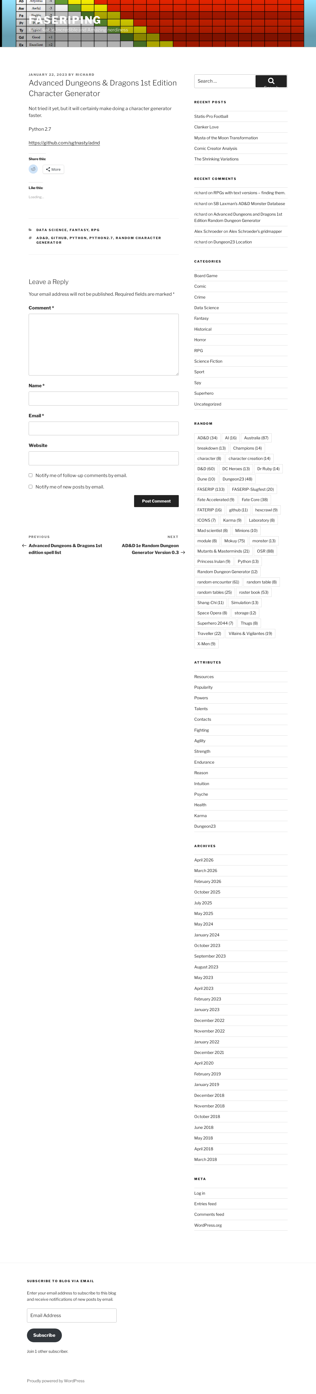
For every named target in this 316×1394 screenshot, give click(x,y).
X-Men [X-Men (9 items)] (206, 643)
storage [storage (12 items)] (245, 612)
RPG (95, 230)
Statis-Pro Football (211, 116)
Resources (204, 676)
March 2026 (205, 870)
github (59, 238)
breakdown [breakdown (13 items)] (211, 448)
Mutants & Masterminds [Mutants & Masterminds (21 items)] (223, 551)
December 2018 (209, 1095)
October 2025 (207, 891)
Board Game (205, 275)
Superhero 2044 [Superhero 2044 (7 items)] (215, 623)
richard (85, 75)
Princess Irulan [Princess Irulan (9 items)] (213, 561)
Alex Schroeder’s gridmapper (255, 231)
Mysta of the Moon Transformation (226, 137)
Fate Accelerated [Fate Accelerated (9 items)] (215, 499)
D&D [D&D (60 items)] (206, 468)
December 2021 (209, 1052)
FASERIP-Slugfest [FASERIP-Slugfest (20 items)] (253, 489)
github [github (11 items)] (238, 509)
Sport (199, 371)
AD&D (42, 238)
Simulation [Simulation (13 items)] (244, 602)
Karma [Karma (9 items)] (232, 520)
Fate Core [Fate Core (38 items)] (255, 499)
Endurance (204, 762)
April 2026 (203, 859)
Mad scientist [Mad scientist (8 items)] (212, 530)
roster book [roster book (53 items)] (253, 592)
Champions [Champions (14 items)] (247, 448)
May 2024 (203, 924)
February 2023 (207, 998)
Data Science (51, 230)
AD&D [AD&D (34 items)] (207, 437)
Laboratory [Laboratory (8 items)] (262, 520)
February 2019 (207, 1073)
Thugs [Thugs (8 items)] (249, 623)
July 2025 (203, 902)
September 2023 (210, 956)
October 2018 (207, 1116)
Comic (200, 286)
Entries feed (205, 1203)
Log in (199, 1193)
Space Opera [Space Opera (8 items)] (212, 612)
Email (36, 415)
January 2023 (206, 1009)
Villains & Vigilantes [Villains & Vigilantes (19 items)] (250, 633)
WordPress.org (208, 1225)
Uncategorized (207, 404)
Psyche (201, 794)
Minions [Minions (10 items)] (246, 530)
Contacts (202, 719)
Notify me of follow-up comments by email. (81, 475)
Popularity (203, 687)
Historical (202, 329)
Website (38, 445)
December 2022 (209, 1020)
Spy (197, 382)
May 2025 (203, 913)
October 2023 (207, 945)
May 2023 (203, 977)
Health (200, 804)
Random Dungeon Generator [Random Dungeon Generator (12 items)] (227, 571)
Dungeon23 (205, 826)
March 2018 (205, 1159)
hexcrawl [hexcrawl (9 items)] (266, 509)
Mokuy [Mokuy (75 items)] (234, 540)
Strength (202, 751)
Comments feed (209, 1214)
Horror (200, 339)
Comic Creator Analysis (215, 148)
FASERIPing (65, 20)
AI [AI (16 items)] (231, 437)
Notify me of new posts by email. (70, 487)
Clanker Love (206, 126)
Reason (201, 772)
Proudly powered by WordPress (56, 1380)
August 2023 (206, 966)
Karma (200, 815)
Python (78, 238)
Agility (199, 740)
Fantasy (79, 230)
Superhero (203, 393)
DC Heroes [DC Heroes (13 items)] (236, 468)
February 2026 (207, 881)
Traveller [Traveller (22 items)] (209, 633)
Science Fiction (208, 361)
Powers (201, 697)
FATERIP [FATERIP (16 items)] (209, 509)
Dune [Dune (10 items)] (206, 478)
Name (37, 385)
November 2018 (209, 1105)
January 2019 (206, 1084)
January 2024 (206, 934)
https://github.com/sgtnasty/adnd (64, 143)
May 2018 (203, 1137)
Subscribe (44, 1335)
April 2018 (203, 1148)
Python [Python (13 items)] (248, 561)
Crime (199, 297)
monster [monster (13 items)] (264, 540)
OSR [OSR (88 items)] (265, 551)
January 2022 (206, 1041)
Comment (41, 308)
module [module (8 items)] (207, 540)
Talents (201, 708)
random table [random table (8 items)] (262, 581)
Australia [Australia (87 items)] (256, 437)
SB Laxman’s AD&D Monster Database (249, 203)
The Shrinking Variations (216, 158)
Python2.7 (101, 238)
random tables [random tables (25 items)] (214, 592)
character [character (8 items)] (209, 458)
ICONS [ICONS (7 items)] (206, 520)
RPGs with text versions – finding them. (249, 192)
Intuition (201, 783)
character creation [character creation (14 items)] (249, 458)
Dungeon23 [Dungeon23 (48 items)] (237, 478)
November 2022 (209, 1030)
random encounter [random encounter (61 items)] (218, 581)
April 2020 (204, 1063)
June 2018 (203, 1127)
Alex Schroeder (208, 231)
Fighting (201, 730)
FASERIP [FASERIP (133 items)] (211, 489)
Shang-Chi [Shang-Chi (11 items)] (210, 602)
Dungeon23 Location (232, 241)
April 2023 (203, 988)
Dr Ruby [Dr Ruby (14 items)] (268, 468)
